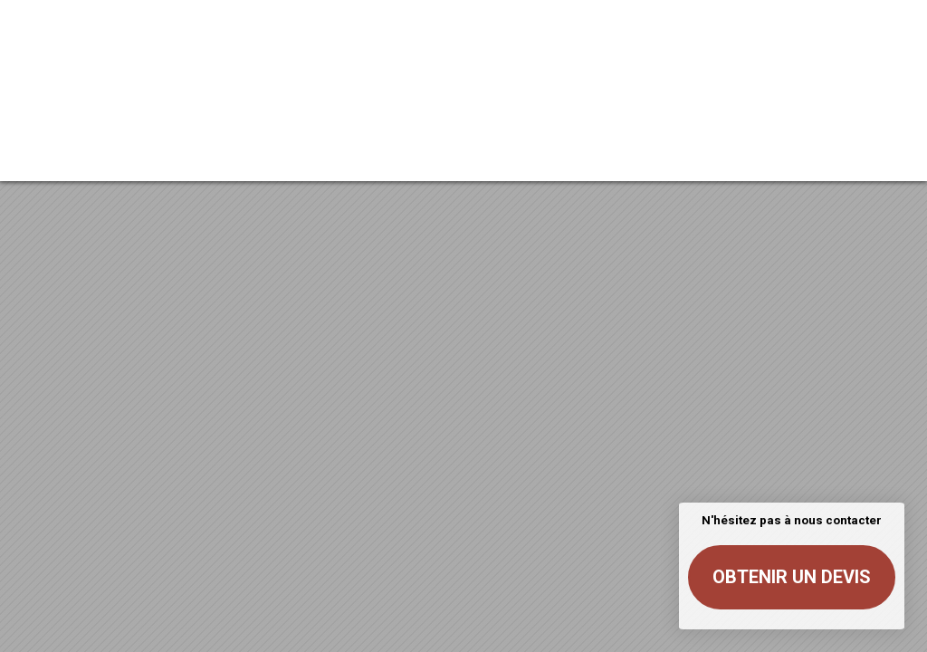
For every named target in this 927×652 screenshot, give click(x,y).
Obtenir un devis (791, 577)
